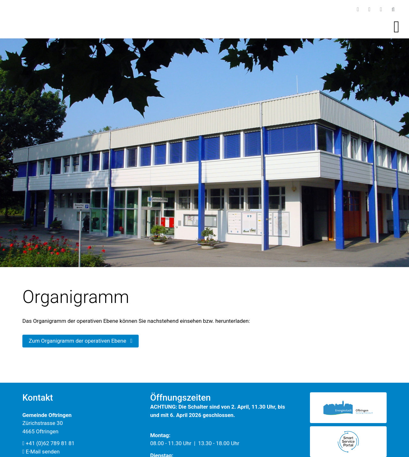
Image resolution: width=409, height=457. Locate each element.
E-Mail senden (41, 451)
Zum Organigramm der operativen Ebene (80, 341)
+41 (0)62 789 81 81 (48, 443)
